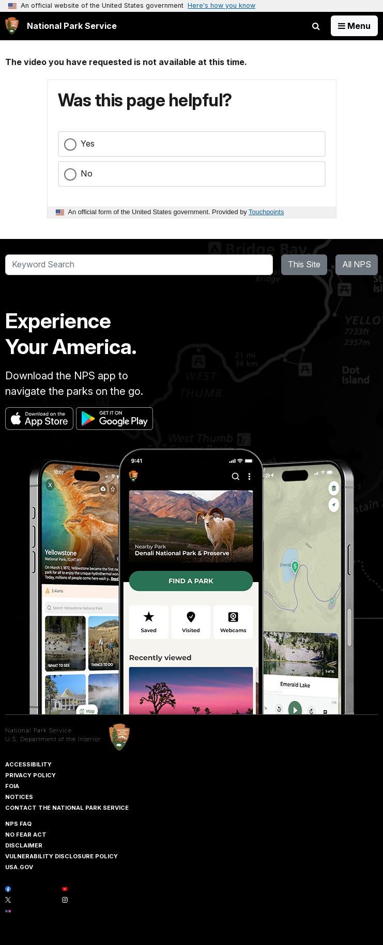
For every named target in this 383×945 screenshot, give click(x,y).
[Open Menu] (354, 25)
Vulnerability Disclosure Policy (61, 856)
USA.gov (19, 867)
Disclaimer (23, 845)
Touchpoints (266, 212)
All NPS (356, 264)
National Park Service (38, 730)
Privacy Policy (30, 775)
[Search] (139, 264)
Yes (88, 143)
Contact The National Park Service (67, 807)
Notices (19, 796)
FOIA (12, 786)
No (87, 173)
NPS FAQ (18, 823)
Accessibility (28, 764)
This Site (304, 264)
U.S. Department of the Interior (53, 739)
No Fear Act (26, 834)
